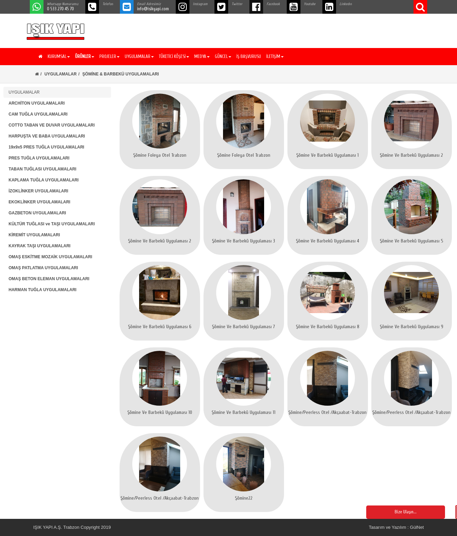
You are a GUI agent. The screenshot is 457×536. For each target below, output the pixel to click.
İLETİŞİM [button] (275, 56)
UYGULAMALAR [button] (139, 56)
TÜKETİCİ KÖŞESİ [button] (174, 56)
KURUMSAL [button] (59, 56)
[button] (84, 56)
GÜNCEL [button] (223, 56)
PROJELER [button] (109, 56)
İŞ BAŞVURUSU (248, 56)
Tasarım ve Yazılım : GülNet (396, 527)
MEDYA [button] (202, 56)
